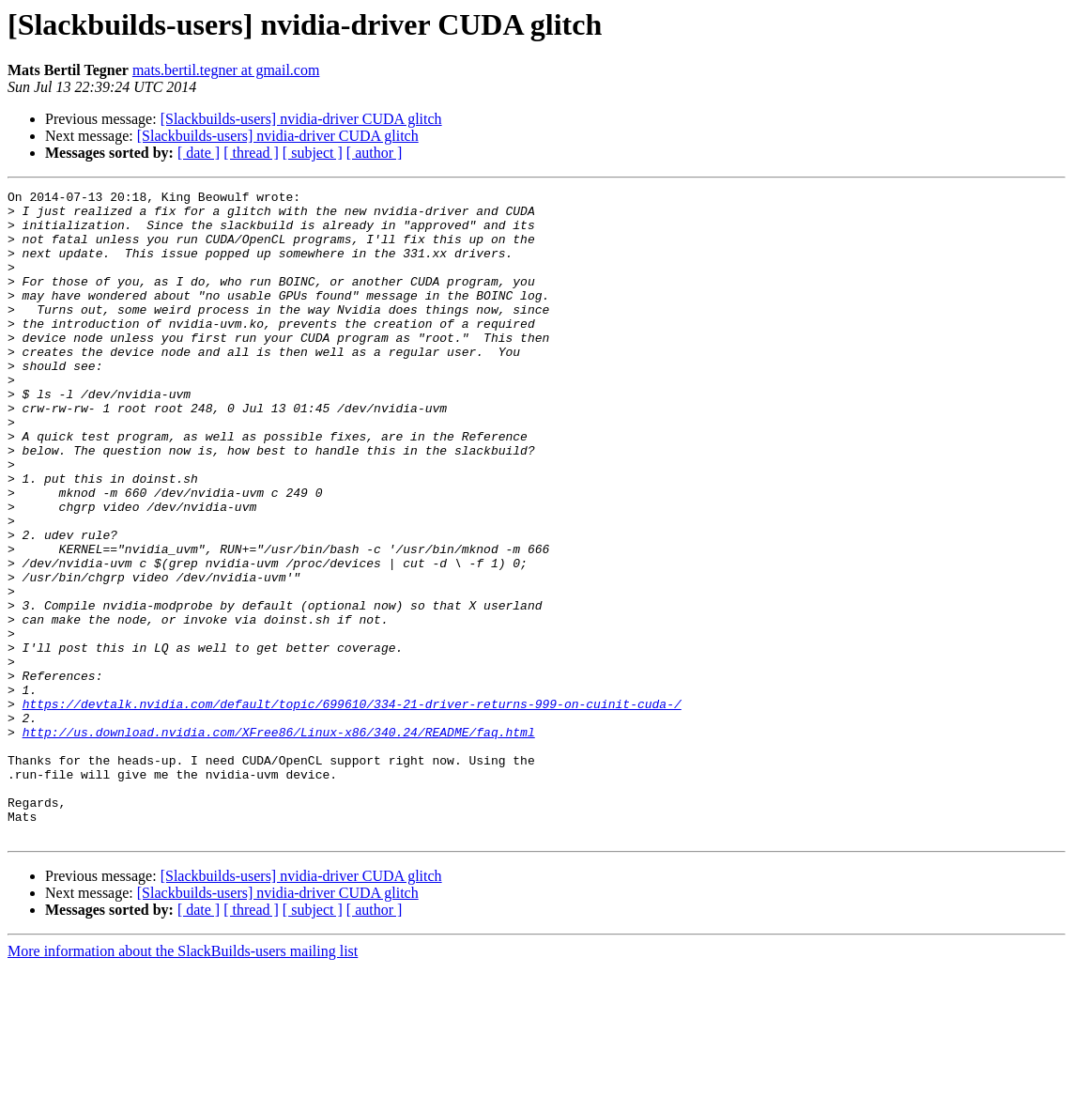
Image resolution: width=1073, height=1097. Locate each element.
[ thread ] (251, 153)
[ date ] (198, 153)
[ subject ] (313, 153)
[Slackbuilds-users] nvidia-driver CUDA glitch (301, 119)
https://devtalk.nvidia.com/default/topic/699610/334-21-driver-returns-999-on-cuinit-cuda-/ (352, 807)
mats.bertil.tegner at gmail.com (226, 70)
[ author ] (374, 153)
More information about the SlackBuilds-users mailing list (183, 1081)
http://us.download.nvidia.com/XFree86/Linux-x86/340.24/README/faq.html (279, 841)
